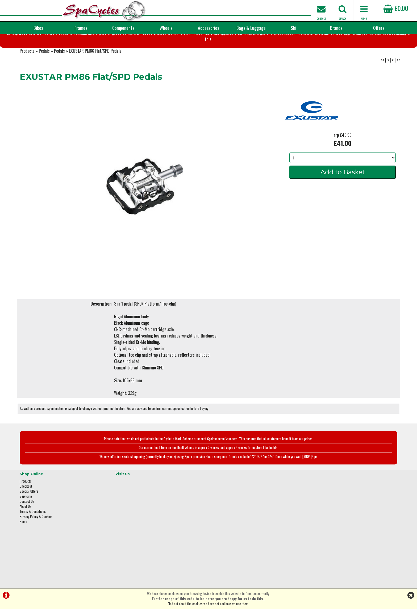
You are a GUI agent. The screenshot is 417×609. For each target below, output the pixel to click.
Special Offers (29, 514)
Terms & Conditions (33, 534)
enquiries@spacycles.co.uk (329, 553)
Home (23, 545)
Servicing (26, 519)
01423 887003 (320, 536)
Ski (293, 27)
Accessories (208, 27)
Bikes (38, 27)
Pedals (44, 77)
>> (398, 86)
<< (382, 86)
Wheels (166, 27)
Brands (336, 27)
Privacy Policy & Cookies (36, 539)
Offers (378, 27)
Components (123, 27)
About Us (25, 529)
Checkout (26, 509)
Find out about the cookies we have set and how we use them (208, 603)
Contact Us (27, 524)
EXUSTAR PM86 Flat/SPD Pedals (95, 77)
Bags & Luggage (251, 27)
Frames (80, 27)
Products (27, 77)
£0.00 (395, 8)
